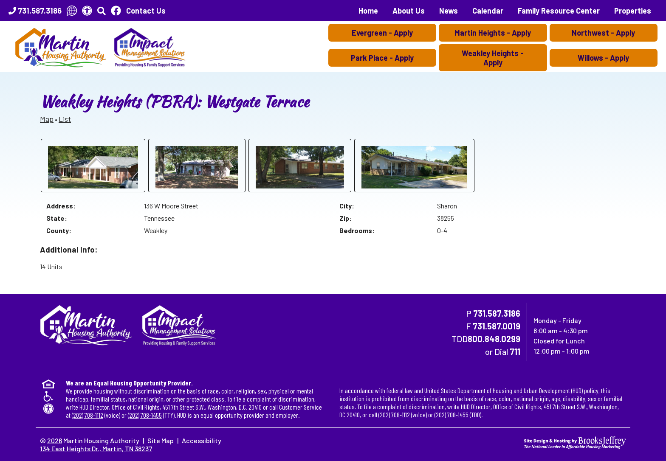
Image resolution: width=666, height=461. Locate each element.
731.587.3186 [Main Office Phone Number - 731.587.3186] (496, 313)
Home (368, 10)
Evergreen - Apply (382, 32)
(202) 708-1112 (87, 415)
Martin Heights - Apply (492, 32)
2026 (54, 440)
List (65, 119)
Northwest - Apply (603, 32)
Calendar (487, 10)
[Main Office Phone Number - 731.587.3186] (35, 10)
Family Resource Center (559, 10)
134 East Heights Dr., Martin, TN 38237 (96, 448)
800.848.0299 (494, 339)
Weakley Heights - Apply (493, 57)
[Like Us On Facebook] (116, 11)
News (448, 10)
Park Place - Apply (382, 57)
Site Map (160, 440)
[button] (101, 10)
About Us (408, 10)
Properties (632, 10)
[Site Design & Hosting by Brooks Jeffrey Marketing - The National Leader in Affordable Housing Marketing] (575, 442)
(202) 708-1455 (145, 415)
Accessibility (201, 440)
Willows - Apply (603, 57)
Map (47, 119)
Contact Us (146, 10)
